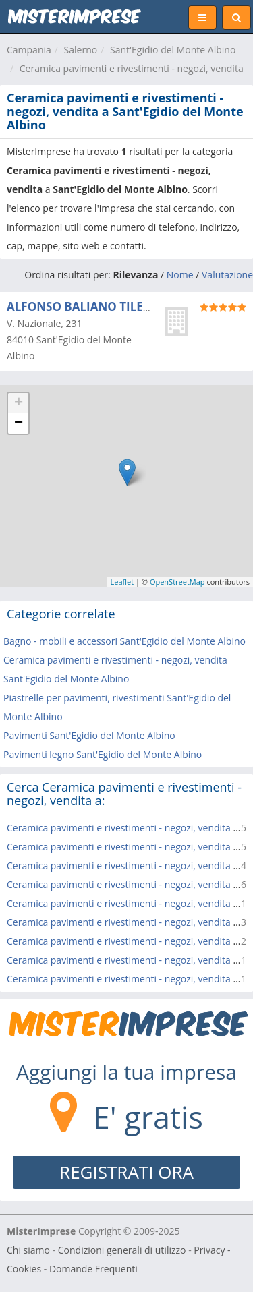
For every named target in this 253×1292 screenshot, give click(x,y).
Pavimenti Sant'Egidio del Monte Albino (89, 735)
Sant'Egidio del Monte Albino (172, 49)
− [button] (18, 423)
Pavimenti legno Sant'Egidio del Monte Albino (102, 754)
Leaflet (122, 582)
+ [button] (18, 403)
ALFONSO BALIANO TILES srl (87, 306)
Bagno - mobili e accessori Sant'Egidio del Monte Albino (124, 641)
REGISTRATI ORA (126, 1172)
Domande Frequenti (93, 1268)
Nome (180, 274)
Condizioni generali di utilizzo (122, 1249)
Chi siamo (28, 1249)
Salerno (81, 49)
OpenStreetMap (177, 582)
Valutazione (227, 274)
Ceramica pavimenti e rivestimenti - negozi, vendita (132, 68)
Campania (29, 49)
